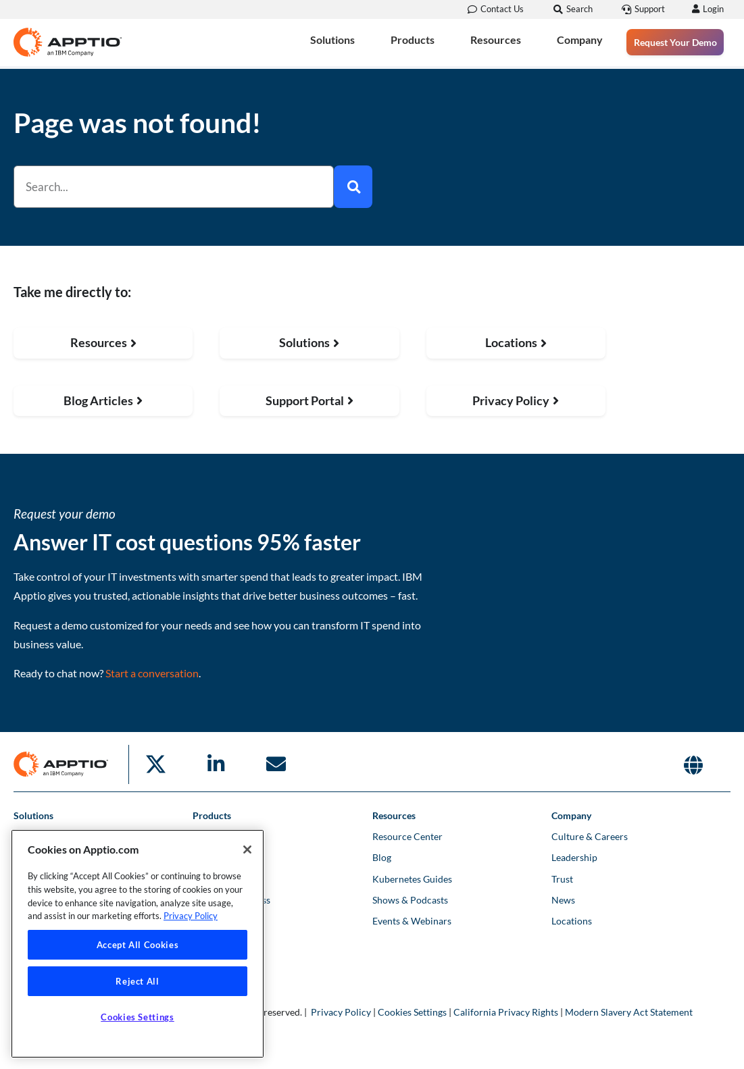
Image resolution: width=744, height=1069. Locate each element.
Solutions (332, 40)
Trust (562, 879)
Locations (571, 921)
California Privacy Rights (505, 1012)
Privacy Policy (341, 1012)
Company (580, 40)
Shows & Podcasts (410, 900)
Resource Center (407, 836)
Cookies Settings (412, 1012)
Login (711, 9)
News (563, 900)
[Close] (247, 849)
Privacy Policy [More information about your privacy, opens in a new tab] (191, 915)
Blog (381, 857)
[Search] (353, 186)
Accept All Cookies (138, 944)
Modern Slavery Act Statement (629, 1012)
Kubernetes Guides (412, 879)
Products (413, 40)
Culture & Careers (589, 836)
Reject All (137, 981)
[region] (137, 943)
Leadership (574, 857)
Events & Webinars (411, 921)
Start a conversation (152, 673)
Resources (495, 40)
